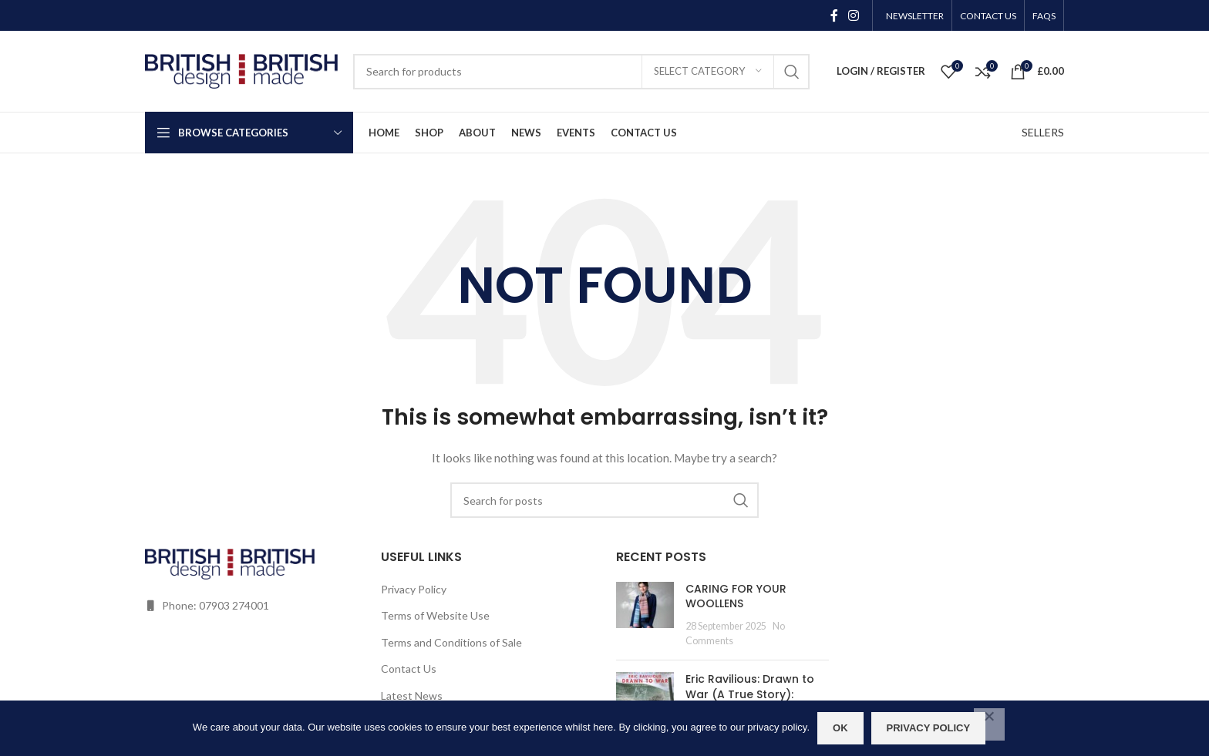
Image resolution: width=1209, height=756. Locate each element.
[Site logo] (241, 69)
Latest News (412, 695)
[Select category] (708, 71)
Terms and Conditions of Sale (451, 642)
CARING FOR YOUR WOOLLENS (735, 596)
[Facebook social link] (834, 15)
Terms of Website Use (435, 615)
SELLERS (1043, 132)
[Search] (581, 71)
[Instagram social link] (854, 15)
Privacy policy (929, 728)
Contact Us (408, 668)
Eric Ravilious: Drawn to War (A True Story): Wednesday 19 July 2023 (754, 694)
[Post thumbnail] (645, 615)
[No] (989, 724)
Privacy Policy (413, 589)
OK (840, 728)
